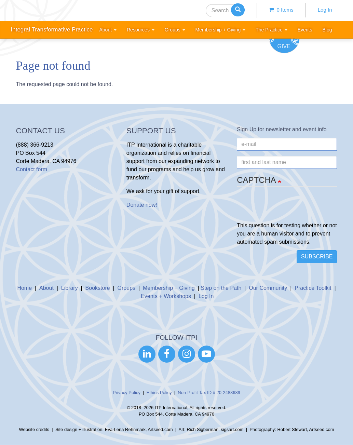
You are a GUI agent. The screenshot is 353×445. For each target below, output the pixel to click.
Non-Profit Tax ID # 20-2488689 (209, 392)
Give (283, 46)
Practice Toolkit (313, 288)
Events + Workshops (166, 296)
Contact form (31, 169)
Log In (325, 10)
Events (305, 29)
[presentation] (289, 208)
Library (69, 288)
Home (24, 288)
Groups (126, 288)
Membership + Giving (169, 288)
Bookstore (97, 288)
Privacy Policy (126, 392)
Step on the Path (221, 288)
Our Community (268, 288)
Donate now (140, 205)
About (46, 288)
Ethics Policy (159, 392)
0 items (281, 10)
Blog (327, 29)
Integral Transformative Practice (52, 29)
